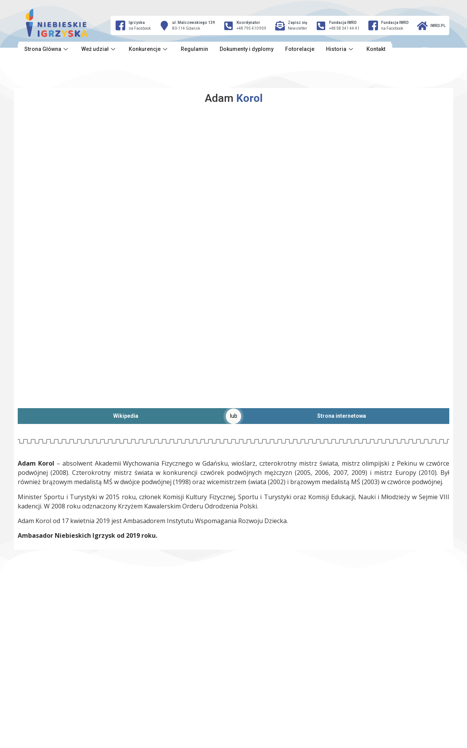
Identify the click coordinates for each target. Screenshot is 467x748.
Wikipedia (125, 416)
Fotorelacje (299, 49)
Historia (340, 49)
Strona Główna (47, 49)
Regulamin (194, 49)
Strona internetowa (341, 416)
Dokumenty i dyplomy (247, 49)
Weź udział (99, 49)
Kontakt (375, 49)
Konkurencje (149, 49)
